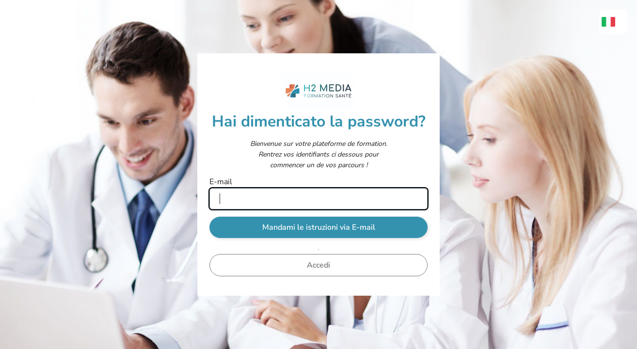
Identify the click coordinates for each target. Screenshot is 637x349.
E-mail (220, 181)
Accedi (318, 265)
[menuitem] (613, 22)
